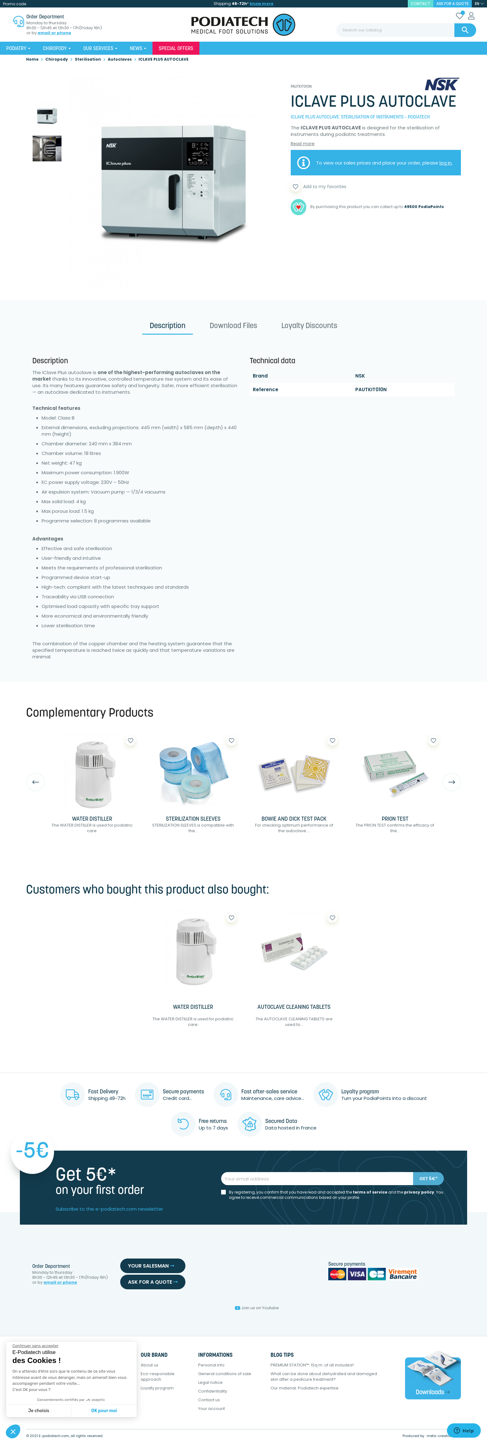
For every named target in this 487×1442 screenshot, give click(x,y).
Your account (211, 1409)
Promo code (14, 4)
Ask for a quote (452, 3)
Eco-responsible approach (158, 1376)
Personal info (211, 1365)
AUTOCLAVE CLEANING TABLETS (293, 1007)
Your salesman (151, 1265)
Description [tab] (167, 326)
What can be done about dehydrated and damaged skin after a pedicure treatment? (324, 1376)
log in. (446, 163)
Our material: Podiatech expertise (305, 1388)
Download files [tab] (233, 326)
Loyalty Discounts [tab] (309, 326)
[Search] (406, 30)
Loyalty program (157, 1388)
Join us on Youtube (257, 1308)
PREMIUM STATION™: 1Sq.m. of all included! (312, 1365)
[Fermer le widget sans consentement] (35, 1346)
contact (420, 3)
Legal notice (210, 1382)
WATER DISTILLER (92, 819)
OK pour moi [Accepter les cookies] (104, 1410)
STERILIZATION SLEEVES (193, 819)
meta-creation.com (444, 1435)
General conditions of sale (224, 1374)
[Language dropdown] (479, 4)
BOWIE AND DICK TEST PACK (294, 819)
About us (149, 1365)
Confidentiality (212, 1391)
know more (261, 3)
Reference (265, 389)
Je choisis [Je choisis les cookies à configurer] (38, 1410)
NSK (360, 376)
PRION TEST (395, 819)
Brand (260, 376)
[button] (13, 1431)
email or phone (54, 32)
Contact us (209, 1400)
